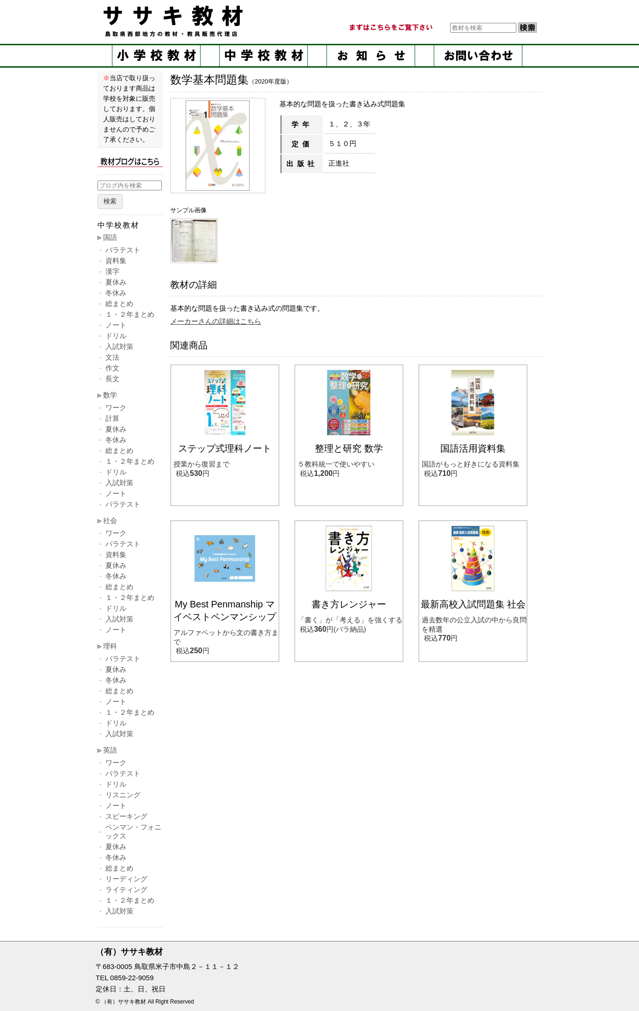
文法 (112, 357)
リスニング (122, 795)
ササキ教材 (175, 21)
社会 (110, 520)
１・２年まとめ (129, 314)
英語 (110, 750)
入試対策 (119, 346)
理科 (110, 646)
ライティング (126, 889)
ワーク (115, 407)
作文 (112, 368)
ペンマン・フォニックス (133, 831)
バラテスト (122, 250)
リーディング (126, 879)
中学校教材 (263, 55)
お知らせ (371, 55)
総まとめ (119, 303)
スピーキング (126, 816)
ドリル (115, 336)
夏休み (115, 282)
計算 (112, 418)
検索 (110, 201)
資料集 (115, 261)
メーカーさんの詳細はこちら (215, 321)
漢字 (112, 271)
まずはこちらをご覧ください (390, 27)
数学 (110, 395)
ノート (115, 325)
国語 (110, 237)
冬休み (115, 293)
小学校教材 (156, 55)
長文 (112, 379)
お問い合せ (478, 55)
